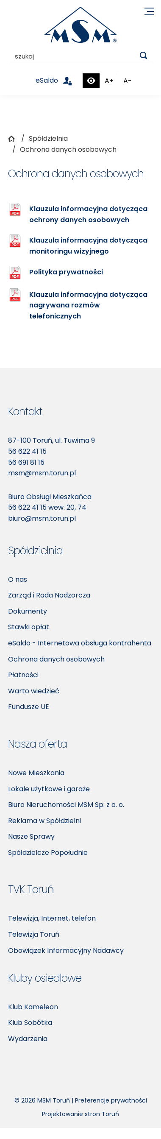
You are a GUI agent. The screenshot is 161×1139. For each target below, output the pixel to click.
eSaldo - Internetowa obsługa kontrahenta (79, 643)
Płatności (23, 675)
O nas (17, 579)
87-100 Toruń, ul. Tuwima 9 (51, 440)
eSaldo (59, 80)
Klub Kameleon (33, 1007)
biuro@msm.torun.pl (42, 518)
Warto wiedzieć (33, 691)
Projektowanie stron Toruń (80, 1114)
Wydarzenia (27, 1039)
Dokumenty (27, 611)
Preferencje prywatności (111, 1100)
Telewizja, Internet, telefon (52, 918)
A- (127, 81)
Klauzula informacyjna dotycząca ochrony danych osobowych (88, 214)
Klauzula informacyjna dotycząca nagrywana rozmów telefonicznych (88, 305)
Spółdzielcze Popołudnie (48, 852)
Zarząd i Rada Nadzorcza (49, 595)
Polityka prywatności (66, 272)
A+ (109, 81)
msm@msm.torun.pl (42, 473)
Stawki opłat (28, 627)
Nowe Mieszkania (36, 773)
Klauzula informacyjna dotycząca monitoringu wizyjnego (88, 245)
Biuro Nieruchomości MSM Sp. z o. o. (66, 805)
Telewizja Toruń (33, 934)
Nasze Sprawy (31, 836)
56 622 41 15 (27, 451)
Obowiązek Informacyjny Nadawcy (66, 950)
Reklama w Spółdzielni (44, 821)
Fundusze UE (28, 707)
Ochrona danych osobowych (56, 659)
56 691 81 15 (26, 462)
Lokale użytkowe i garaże (49, 789)
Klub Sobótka (30, 1022)
